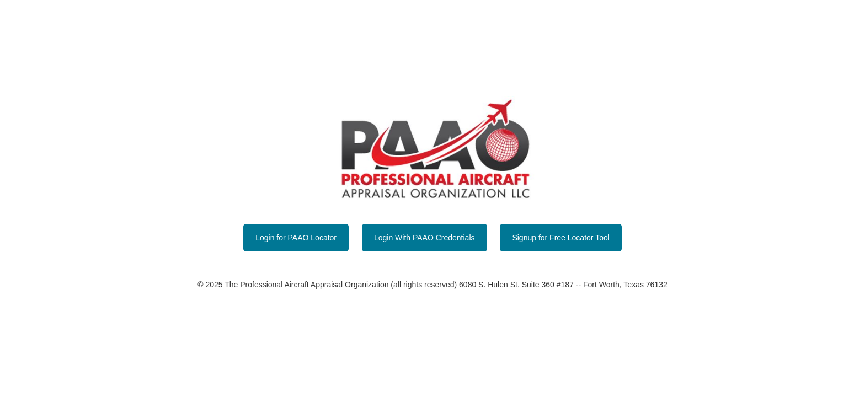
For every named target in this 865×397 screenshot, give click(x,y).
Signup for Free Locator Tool (560, 237)
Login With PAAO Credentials (424, 237)
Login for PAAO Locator (296, 237)
